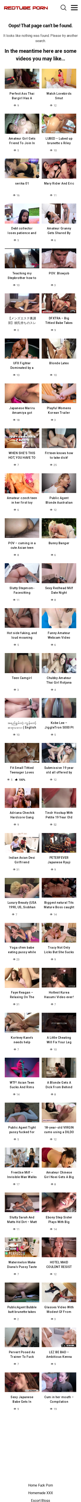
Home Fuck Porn (40, 1485)
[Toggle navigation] (74, 7)
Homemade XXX (40, 1493)
